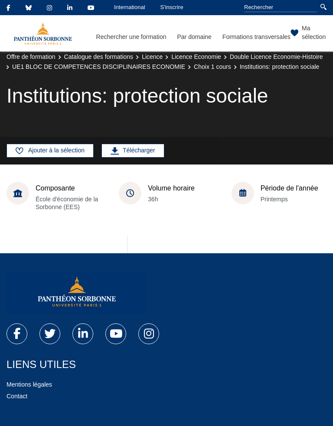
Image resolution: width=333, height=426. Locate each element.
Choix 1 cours (212, 66)
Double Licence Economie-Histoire (276, 56)
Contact (17, 396)
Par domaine (194, 36)
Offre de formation (31, 56)
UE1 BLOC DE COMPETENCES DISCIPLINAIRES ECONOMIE (98, 66)
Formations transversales (256, 36)
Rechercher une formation (131, 36)
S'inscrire (171, 7)
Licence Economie (196, 56)
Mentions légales (29, 384)
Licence (152, 56)
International (129, 7)
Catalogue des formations (99, 56)
